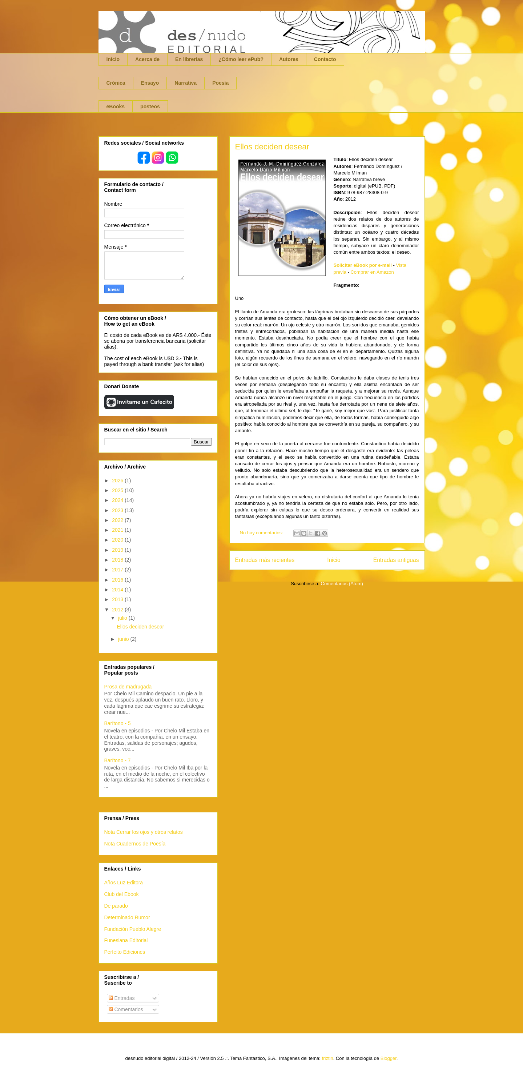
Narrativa (185, 83)
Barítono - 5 (117, 723)
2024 (118, 500)
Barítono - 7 (117, 760)
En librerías (189, 59)
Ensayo (150, 83)
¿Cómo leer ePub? (240, 59)
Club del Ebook (121, 894)
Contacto (325, 59)
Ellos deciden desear (272, 146)
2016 (118, 580)
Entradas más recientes (265, 560)
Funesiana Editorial (126, 940)
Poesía (220, 83)
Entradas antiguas (396, 560)
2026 (118, 480)
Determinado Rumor (127, 917)
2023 (118, 510)
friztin (327, 1058)
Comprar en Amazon (372, 272)
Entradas (122, 998)
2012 (118, 609)
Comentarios (126, 1009)
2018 (118, 560)
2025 (118, 490)
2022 (118, 520)
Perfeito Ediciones (124, 952)
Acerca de (147, 59)
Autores (288, 59)
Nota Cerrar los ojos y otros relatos (143, 832)
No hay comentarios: (262, 532)
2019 (118, 550)
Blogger (389, 1058)
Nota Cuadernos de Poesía (135, 844)
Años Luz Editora (123, 882)
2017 (118, 569)
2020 (118, 540)
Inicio (113, 59)
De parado (116, 906)
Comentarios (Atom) (342, 583)
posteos (150, 106)
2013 (118, 599)
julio (123, 618)
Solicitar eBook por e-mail (363, 265)
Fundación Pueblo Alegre (132, 929)
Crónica (115, 83)
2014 (118, 589)
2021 (118, 530)
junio (124, 639)
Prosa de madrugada (128, 687)
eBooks (115, 106)
